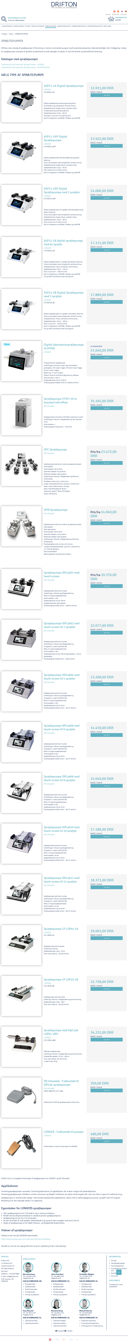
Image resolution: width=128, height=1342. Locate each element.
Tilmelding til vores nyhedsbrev (116, 1286)
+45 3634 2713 (59, 1313)
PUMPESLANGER (18, 26)
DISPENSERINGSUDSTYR (95, 26)
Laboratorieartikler (79, 26)
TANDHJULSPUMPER (37, 26)
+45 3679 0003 (87, 1313)
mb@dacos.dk (56, 1315)
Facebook (60, 1331)
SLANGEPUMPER (7, 26)
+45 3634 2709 (31, 1276)
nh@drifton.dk (28, 1278)
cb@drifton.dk (84, 1278)
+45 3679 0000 (14, 1274)
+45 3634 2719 (87, 1276)
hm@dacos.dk (28, 1315)
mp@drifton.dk (84, 1315)
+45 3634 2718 (31, 1313)
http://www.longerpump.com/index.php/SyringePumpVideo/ (26, 1239)
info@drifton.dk (12, 1276)
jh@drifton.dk (56, 1278)
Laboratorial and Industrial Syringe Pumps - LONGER (22, 64)
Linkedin (68, 1331)
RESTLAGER (107, 26)
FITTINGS (27, 26)
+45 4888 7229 (59, 1276)
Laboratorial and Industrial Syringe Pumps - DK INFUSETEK (25, 67)
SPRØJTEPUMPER (50, 26)
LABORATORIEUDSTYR (64, 26)
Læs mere (107, 95)
